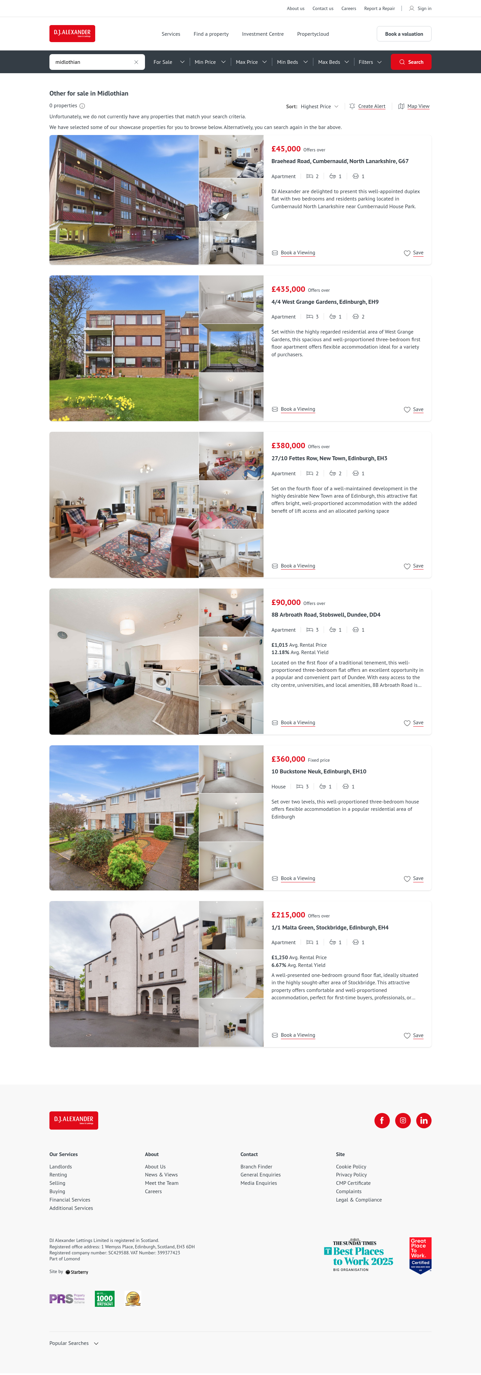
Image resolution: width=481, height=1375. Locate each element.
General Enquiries (260, 1176)
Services (173, 34)
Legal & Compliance (359, 1201)
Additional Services (71, 1209)
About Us (155, 1167)
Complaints (349, 1193)
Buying (57, 1193)
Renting (58, 1176)
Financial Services (69, 1201)
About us (296, 8)
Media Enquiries (258, 1184)
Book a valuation (404, 34)
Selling (57, 1184)
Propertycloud (315, 34)
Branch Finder (256, 1167)
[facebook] (381, 1122)
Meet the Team (161, 1184)
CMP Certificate (353, 1184)
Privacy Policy (351, 1176)
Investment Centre (265, 34)
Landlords (60, 1167)
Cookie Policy (351, 1167)
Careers (348, 8)
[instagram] (402, 1122)
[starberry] (77, 1273)
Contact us (323, 8)
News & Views (161, 1176)
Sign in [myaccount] (420, 8)
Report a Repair (379, 8)
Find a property (213, 34)
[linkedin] (424, 1122)
